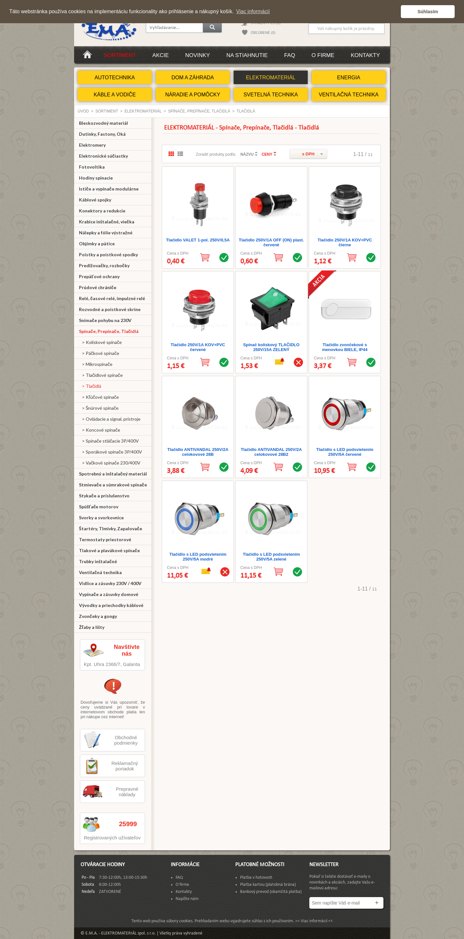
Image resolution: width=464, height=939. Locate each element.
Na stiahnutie (246, 55)
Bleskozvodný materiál (103, 123)
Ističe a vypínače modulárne (109, 188)
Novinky (197, 55)
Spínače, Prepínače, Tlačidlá (199, 111)
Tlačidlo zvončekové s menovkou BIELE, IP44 (345, 347)
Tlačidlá (246, 111)
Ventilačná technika (100, 572)
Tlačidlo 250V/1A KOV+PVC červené (198, 347)
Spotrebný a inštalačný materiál (113, 473)
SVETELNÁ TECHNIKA (271, 94)
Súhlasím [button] (428, 11)
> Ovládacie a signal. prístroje (109, 419)
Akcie (160, 55)
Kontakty (365, 55)
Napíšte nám (187, 898)
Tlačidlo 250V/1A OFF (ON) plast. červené (271, 242)
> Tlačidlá (90, 386)
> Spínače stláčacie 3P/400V (109, 441)
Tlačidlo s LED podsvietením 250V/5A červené (344, 452)
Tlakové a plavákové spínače (109, 550)
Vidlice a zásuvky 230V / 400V (110, 583)
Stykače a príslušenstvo (104, 495)
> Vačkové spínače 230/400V (109, 462)
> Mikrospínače (95, 364)
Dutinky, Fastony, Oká (102, 134)
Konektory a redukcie (102, 210)
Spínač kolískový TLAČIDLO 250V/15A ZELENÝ (271, 347)
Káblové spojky (95, 199)
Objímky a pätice (97, 243)
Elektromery (92, 145)
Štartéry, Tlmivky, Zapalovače (110, 528)
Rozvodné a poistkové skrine (109, 309)
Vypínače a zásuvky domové (108, 594)
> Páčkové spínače (99, 353)
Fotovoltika (92, 167)
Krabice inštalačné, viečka (106, 221)
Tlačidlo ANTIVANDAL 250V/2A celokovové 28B (197, 452)
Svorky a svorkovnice (101, 517)
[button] (394, 11)
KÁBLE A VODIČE (115, 94)
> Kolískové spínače (100, 342)
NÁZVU (247, 154)
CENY (267, 154)
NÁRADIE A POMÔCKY (192, 94)
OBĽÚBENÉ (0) (263, 32)
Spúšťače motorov (99, 506)
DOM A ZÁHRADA (192, 77)
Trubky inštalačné (98, 561)
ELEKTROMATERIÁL (270, 77)
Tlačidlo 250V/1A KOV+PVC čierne (345, 242)
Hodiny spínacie (96, 178)
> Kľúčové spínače (99, 397)
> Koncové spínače (99, 430)
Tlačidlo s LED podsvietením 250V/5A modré (198, 557)
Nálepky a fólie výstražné (105, 232)
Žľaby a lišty (91, 627)
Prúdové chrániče (97, 287)
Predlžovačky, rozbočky (104, 265)
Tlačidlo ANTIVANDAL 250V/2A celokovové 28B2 (271, 452)
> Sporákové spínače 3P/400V (110, 452)
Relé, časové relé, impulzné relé (112, 298)
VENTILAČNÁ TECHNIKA (349, 94)
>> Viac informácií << (314, 921)
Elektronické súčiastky (103, 156)
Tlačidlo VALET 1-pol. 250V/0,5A (198, 240)
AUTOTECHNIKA (114, 77)
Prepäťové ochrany (99, 276)
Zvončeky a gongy (98, 616)
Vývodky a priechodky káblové (111, 605)
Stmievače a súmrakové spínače (113, 484)
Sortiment (120, 55)
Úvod (83, 111)
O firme (323, 55)
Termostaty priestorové (105, 539)
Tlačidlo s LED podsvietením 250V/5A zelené (271, 557)
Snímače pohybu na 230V (105, 320)
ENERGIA (348, 77)
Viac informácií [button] (253, 11)
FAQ (289, 55)
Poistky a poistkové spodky (108, 254)
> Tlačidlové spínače (101, 375)
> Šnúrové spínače (99, 408)
